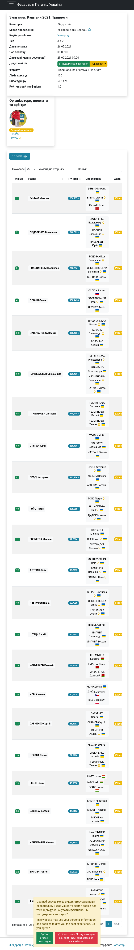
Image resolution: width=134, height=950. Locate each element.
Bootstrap (118, 945)
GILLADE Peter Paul (97, 508)
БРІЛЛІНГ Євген (97, 865)
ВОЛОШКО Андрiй (97, 343)
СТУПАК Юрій (97, 437)
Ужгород (63, 35)
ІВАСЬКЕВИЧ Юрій (97, 243)
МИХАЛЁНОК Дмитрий (97, 674)
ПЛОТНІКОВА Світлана (97, 404)
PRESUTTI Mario (97, 309)
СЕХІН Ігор (97, 539)
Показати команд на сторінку (38, 169)
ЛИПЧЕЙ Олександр (97, 634)
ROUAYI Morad (97, 207)
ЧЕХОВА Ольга (97, 746)
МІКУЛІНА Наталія (97, 819)
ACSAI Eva (95, 781)
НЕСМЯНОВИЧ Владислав (97, 380)
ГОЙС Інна (95, 879)
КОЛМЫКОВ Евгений (97, 657)
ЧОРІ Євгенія (96, 686)
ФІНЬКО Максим (97, 190)
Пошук (100, 169)
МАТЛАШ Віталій (97, 454)
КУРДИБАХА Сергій (97, 612)
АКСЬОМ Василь (97, 478)
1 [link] (108, 924)
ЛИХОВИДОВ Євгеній (97, 546)
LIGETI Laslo (96, 776)
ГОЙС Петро (97, 500)
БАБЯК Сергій (97, 199)
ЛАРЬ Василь (97, 873)
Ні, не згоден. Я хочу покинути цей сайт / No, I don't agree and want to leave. (76, 938)
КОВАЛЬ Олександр (97, 333)
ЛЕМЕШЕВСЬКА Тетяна (97, 603)
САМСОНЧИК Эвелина (97, 843)
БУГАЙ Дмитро (97, 390)
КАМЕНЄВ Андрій (97, 732)
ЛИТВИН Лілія (97, 579)
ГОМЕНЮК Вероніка (97, 570)
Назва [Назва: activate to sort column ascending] (32, 178)
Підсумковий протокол (73, 63)
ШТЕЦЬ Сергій (97, 626)
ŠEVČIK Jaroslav (97, 693)
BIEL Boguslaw (97, 701)
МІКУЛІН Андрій (97, 811)
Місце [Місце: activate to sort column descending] (19, 178)
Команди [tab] (19, 156)
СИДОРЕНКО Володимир (97, 222)
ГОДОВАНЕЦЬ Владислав (97, 260)
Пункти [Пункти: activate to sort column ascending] (73, 178)
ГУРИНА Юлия (97, 665)
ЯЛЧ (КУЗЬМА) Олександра (97, 359)
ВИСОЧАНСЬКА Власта (97, 322)
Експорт (97, 63)
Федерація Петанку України (39, 4)
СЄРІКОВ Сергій (97, 724)
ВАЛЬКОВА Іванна (97, 892)
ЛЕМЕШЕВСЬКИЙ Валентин (97, 270)
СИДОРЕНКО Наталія (97, 754)
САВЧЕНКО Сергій (97, 715)
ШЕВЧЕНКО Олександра (97, 369)
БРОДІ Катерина (97, 469)
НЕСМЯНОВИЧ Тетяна (97, 422)
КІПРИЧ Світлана (97, 594)
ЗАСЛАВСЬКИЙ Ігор (97, 300)
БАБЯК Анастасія (97, 802)
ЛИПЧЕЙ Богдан (97, 643)
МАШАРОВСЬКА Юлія (97, 561)
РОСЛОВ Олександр (97, 233)
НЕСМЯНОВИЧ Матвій (97, 413)
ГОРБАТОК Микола (97, 532)
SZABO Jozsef (97, 789)
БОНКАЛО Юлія (97, 852)
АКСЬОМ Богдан (97, 486)
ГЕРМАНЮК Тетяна (97, 763)
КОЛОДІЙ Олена (97, 278)
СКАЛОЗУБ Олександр (97, 445)
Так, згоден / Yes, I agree (45, 938)
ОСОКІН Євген (97, 292)
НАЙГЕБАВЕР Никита (97, 834)
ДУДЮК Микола (97, 517)
